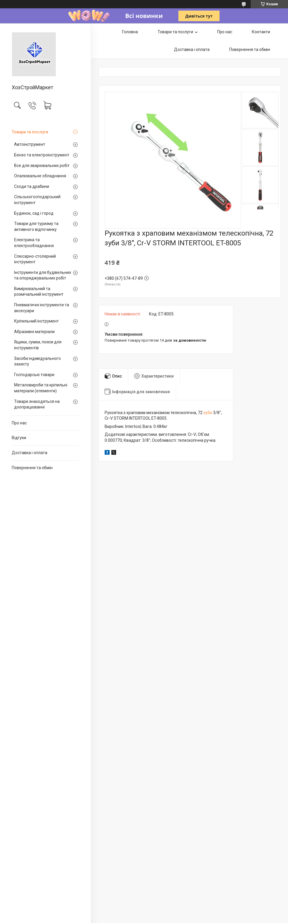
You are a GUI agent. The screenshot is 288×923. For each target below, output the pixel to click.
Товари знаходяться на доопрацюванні (37, 404)
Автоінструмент (29, 144)
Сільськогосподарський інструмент (37, 199)
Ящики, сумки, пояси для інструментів (37, 345)
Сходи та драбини (31, 186)
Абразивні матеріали (34, 331)
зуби (207, 412)
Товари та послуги (30, 132)
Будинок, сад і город (33, 213)
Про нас (19, 423)
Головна (130, 31)
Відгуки (19, 437)
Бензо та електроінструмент (41, 155)
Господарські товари (34, 374)
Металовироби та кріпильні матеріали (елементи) (40, 388)
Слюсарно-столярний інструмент (35, 259)
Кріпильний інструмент (36, 321)
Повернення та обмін (32, 467)
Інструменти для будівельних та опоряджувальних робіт (42, 275)
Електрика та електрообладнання (34, 242)
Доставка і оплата (29, 452)
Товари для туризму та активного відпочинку (36, 226)
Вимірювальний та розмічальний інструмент (38, 291)
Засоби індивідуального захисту (37, 361)
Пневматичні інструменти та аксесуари (41, 307)
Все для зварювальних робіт (42, 165)
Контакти (261, 31)
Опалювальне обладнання (40, 175)
